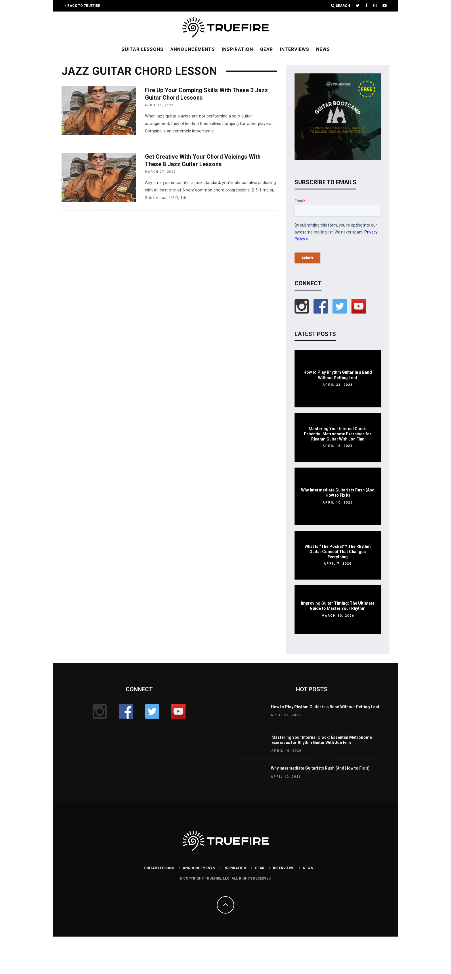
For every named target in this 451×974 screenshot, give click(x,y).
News (323, 49)
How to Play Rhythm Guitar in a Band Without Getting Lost (325, 707)
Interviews (294, 49)
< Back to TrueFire (82, 6)
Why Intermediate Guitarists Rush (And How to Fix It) (320, 768)
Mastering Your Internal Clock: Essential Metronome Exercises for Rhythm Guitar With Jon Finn (337, 433)
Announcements (192, 49)
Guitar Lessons (142, 49)
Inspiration (237, 49)
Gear (266, 49)
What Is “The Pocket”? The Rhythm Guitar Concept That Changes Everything (338, 551)
